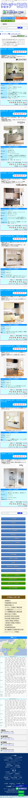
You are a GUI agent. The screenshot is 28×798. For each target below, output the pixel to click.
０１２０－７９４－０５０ (8, 744)
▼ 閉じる (21, 785)
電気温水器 (6, 760)
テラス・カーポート (16, 779)
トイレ (19, 762)
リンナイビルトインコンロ (16, 760)
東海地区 (21, 795)
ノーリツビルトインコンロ (13, 761)
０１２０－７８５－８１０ (8, 750)
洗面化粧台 (9, 764)
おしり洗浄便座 (9, 773)
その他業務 (18, 783)
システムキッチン (16, 774)
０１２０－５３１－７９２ (8, 732)
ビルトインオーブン (18, 776)
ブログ (14, 784)
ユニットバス (13, 768)
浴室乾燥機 (17, 765)
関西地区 (21, 791)
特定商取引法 (12, 783)
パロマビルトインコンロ (10, 762)
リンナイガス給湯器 (8, 757)
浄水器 (20, 777)
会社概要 (6, 783)
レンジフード (16, 764)
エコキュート (17, 758)
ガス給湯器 (7, 771)
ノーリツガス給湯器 (18, 757)
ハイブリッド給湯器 (16, 767)
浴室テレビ (7, 767)
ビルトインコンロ (7, 776)
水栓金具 (14, 771)
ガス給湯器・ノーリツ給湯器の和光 (14, 786)
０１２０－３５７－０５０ (8, 738)
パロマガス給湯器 (9, 758)
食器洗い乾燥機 (9, 765)
